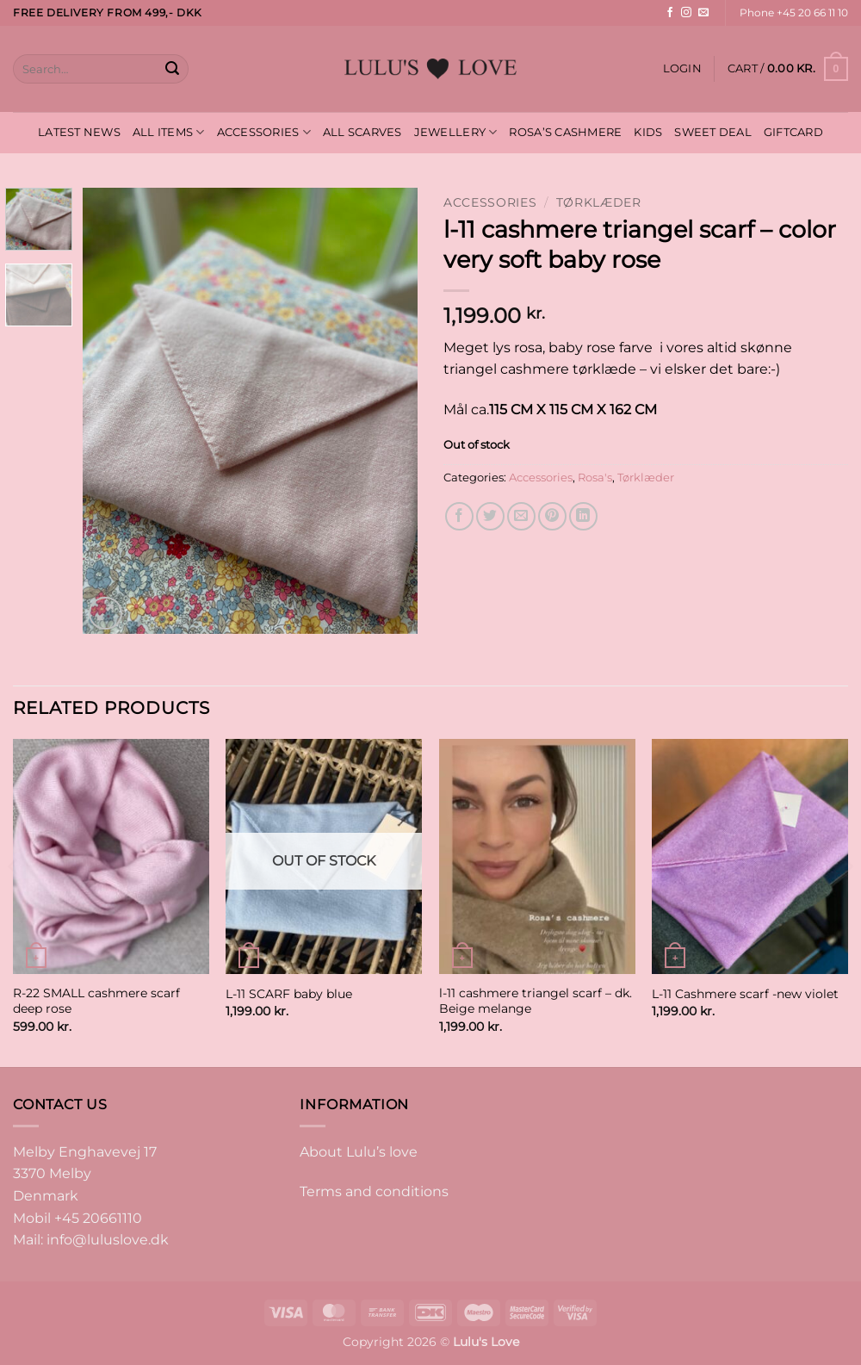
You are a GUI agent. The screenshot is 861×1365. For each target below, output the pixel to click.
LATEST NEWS (79, 132)
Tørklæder (598, 202)
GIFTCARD (793, 132)
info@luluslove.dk (107, 1240)
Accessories (489, 202)
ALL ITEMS (169, 132)
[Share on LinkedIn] (583, 516)
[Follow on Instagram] (686, 13)
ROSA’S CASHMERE (565, 132)
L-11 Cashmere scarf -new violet (745, 994)
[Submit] (172, 69)
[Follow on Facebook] (670, 13)
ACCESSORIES (264, 132)
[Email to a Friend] (521, 516)
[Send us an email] (703, 13)
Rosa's (595, 477)
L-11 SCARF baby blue (289, 994)
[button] (682, 69)
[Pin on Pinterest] (552, 516)
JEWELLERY (456, 132)
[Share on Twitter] (490, 516)
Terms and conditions (374, 1191)
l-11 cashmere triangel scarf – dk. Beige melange (535, 1000)
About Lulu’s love (359, 1152)
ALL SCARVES (362, 132)
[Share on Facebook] (459, 516)
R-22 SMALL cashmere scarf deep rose (96, 1000)
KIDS (648, 132)
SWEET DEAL (713, 132)
